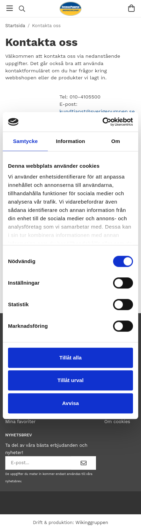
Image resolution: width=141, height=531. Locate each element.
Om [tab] (115, 141)
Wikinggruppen (91, 522)
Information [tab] (70, 141)
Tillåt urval (71, 380)
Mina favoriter (20, 421)
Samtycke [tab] (25, 141)
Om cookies (117, 421)
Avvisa (70, 403)
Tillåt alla (70, 357)
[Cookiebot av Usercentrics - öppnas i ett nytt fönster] (102, 121)
